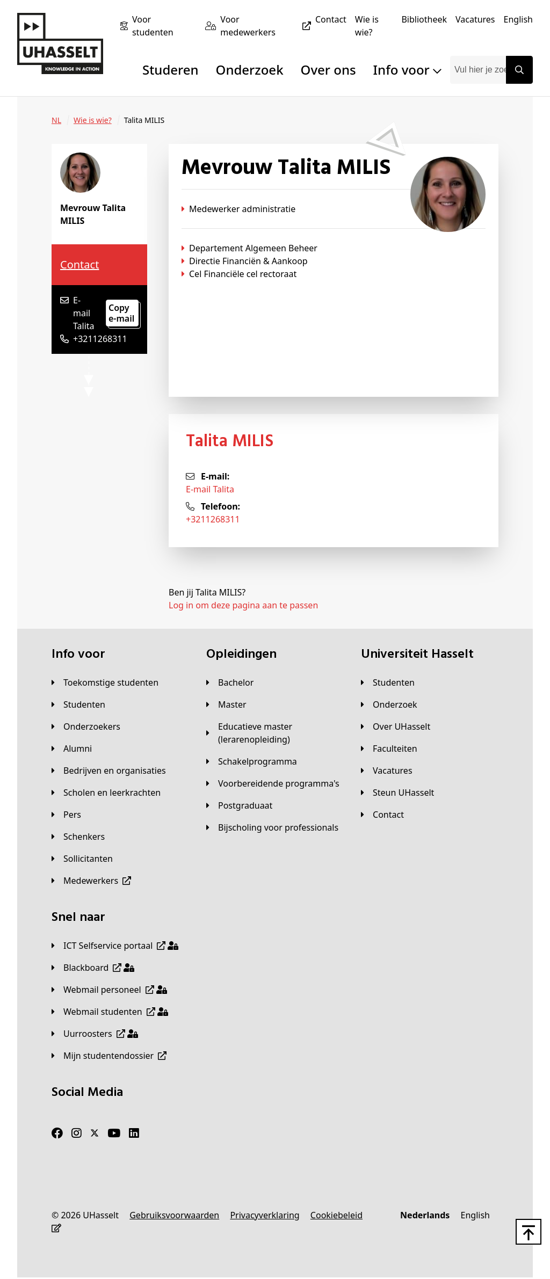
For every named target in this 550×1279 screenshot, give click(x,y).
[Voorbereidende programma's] (272, 783)
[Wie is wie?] (374, 26)
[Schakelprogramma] (251, 761)
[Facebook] (57, 1133)
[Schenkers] (78, 836)
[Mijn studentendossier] (109, 1055)
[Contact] (330, 19)
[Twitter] (94, 1133)
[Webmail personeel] (109, 989)
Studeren (170, 69)
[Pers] (66, 814)
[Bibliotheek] (424, 19)
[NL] (56, 120)
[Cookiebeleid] (336, 1215)
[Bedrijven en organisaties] (109, 770)
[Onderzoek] (389, 704)
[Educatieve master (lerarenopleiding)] (275, 733)
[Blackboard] (93, 967)
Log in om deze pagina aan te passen (243, 605)
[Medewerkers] (91, 880)
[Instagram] (76, 1133)
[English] (518, 19)
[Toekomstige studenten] (105, 682)
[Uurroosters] (95, 1033)
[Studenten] (78, 704)
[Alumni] (72, 748)
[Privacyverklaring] (264, 1215)
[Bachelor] (230, 682)
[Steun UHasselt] (397, 792)
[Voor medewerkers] (267, 26)
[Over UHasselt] (395, 726)
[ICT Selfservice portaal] (115, 945)
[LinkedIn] (134, 1133)
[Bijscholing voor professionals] (272, 827)
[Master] (226, 704)
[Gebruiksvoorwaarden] (174, 1215)
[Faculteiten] (389, 748)
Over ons (328, 69)
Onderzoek (250, 69)
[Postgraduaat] (239, 805)
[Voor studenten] (164, 26)
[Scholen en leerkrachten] (106, 792)
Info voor (407, 69)
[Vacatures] (475, 19)
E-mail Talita (210, 489)
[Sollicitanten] (82, 858)
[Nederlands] (425, 1215)
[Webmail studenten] (110, 1011)
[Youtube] (113, 1133)
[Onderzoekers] (86, 726)
